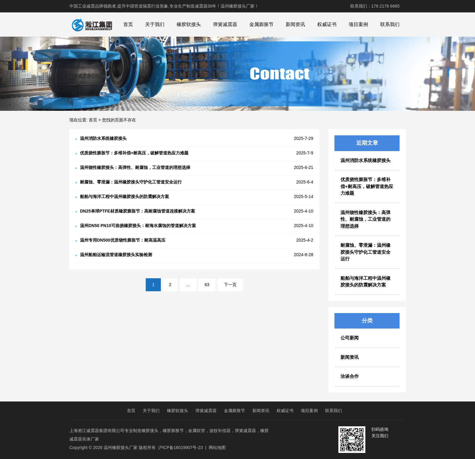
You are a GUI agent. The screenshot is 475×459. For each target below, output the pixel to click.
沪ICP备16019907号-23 (180, 447)
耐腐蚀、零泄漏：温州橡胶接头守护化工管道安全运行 (365, 252)
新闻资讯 (295, 24)
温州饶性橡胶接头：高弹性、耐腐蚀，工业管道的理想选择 (365, 219)
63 (206, 284)
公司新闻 (349, 337)
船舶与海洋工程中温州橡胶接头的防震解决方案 (365, 282)
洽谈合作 (349, 376)
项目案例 (358, 24)
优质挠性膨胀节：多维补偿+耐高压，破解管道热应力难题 (366, 186)
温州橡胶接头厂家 (121, 447)
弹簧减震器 (225, 24)
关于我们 (154, 24)
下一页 (230, 284)
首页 (128, 24)
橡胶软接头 (189, 24)
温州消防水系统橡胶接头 (365, 160)
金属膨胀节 (261, 24)
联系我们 (390, 24)
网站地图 (217, 447)
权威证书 (327, 24)
